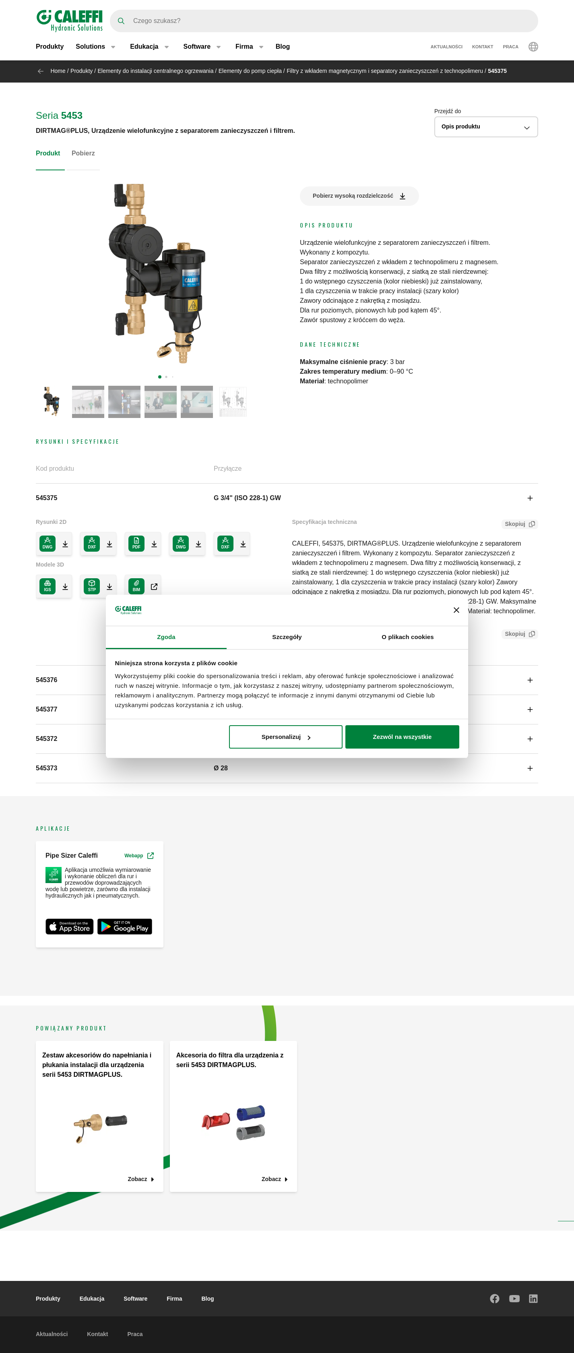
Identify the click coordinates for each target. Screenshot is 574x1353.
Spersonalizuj (286, 736)
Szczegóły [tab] (286, 636)
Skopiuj (513, 525)
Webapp (138, 855)
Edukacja (92, 1298)
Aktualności (447, 47)
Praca (510, 47)
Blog (283, 47)
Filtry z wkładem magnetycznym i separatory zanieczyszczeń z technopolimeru (385, 71)
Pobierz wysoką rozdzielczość (353, 195)
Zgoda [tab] (166, 636)
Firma (174, 1298)
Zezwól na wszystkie (402, 736)
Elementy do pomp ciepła (250, 71)
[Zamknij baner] (456, 610)
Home (57, 71)
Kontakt (482, 47)
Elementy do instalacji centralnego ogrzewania (156, 71)
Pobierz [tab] (83, 153)
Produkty (50, 47)
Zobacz (137, 1179)
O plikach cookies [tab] (408, 636)
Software (135, 1298)
